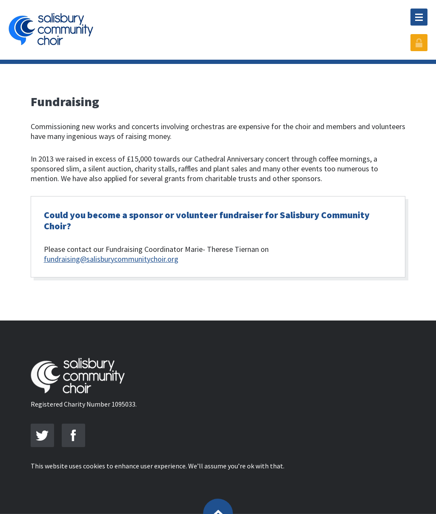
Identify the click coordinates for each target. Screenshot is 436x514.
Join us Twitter (42, 435)
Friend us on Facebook (73, 435)
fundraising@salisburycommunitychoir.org (111, 259)
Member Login (418, 42)
